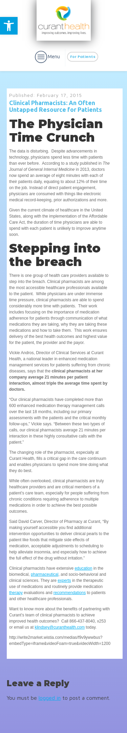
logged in (50, 698)
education (83, 568)
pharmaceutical (44, 574)
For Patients (83, 56)
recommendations (70, 592)
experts (64, 580)
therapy (16, 592)
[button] (9, 26)
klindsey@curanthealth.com (60, 627)
